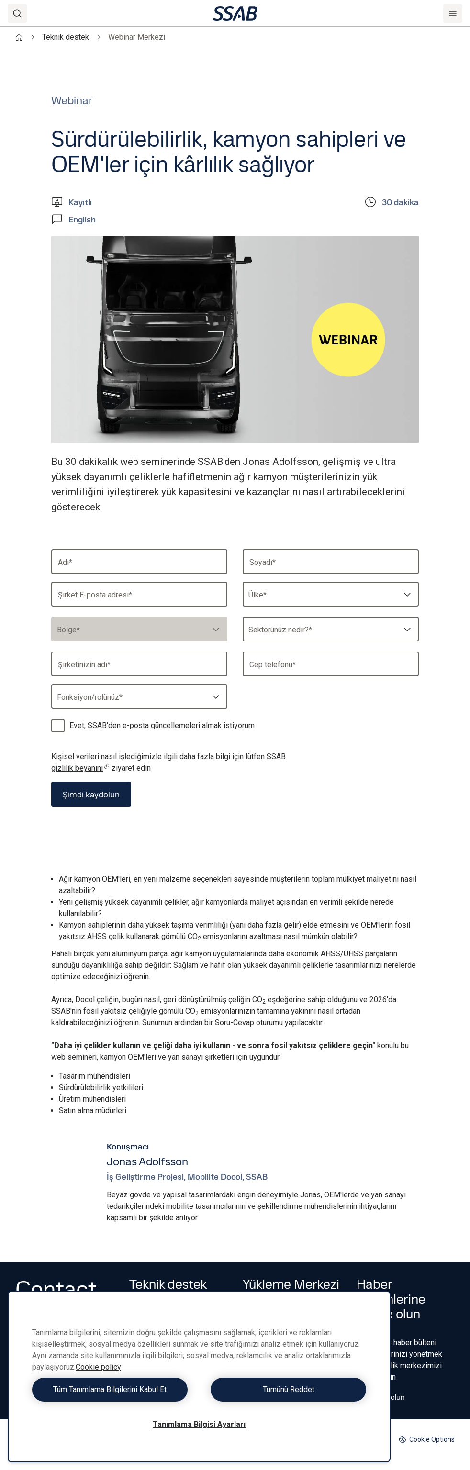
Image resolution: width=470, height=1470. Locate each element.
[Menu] (452, 13)
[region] (199, 1376)
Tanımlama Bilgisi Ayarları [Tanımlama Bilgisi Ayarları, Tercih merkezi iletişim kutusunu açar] (199, 1424)
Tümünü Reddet (285, 1389)
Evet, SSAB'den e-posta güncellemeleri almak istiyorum (162, 725)
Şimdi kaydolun (91, 794)
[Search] (17, 13)
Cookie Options (427, 1440)
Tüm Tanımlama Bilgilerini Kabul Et (113, 1389)
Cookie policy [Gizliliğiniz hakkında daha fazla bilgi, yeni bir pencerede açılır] (98, 1366)
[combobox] (331, 594)
